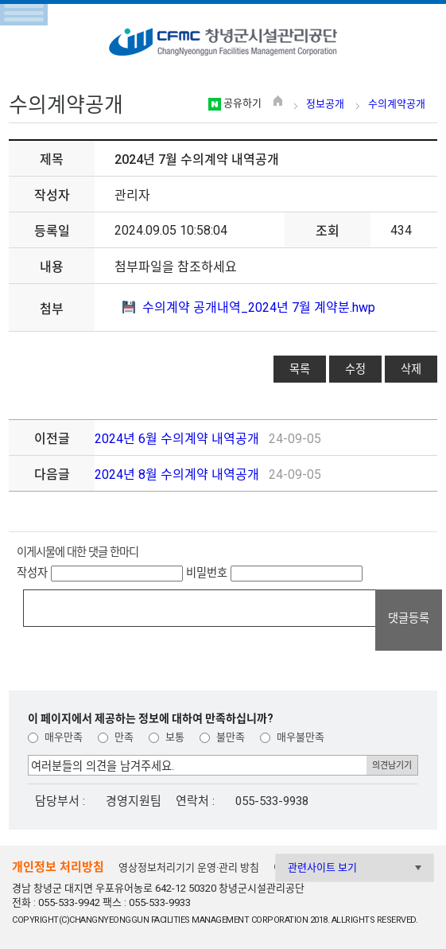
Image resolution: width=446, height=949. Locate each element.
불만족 (222, 737)
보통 (166, 737)
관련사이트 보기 (322, 867)
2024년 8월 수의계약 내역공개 (177, 474)
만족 (116, 737)
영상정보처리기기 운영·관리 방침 (188, 867)
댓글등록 (408, 618)
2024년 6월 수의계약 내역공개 (177, 438)
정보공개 (325, 104)
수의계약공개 (396, 104)
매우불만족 (292, 737)
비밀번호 (206, 572)
